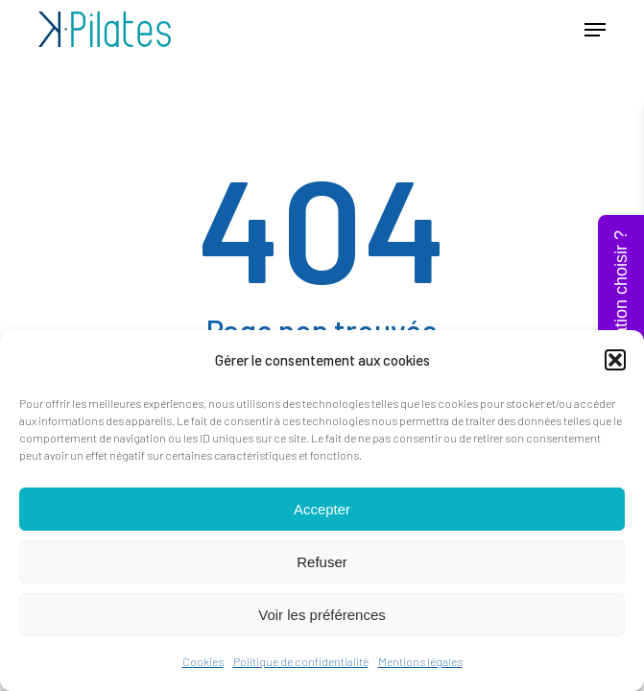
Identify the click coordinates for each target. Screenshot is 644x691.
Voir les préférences (322, 615)
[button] (615, 359)
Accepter (322, 509)
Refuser (322, 562)
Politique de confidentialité (301, 661)
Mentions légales (420, 661)
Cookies (203, 661)
